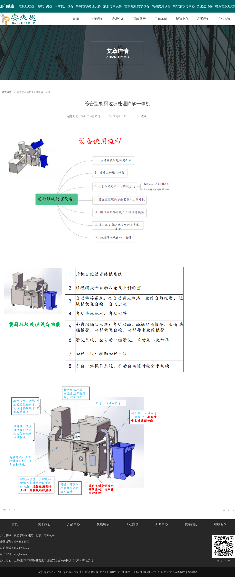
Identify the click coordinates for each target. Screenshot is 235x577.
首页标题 (6, 92)
